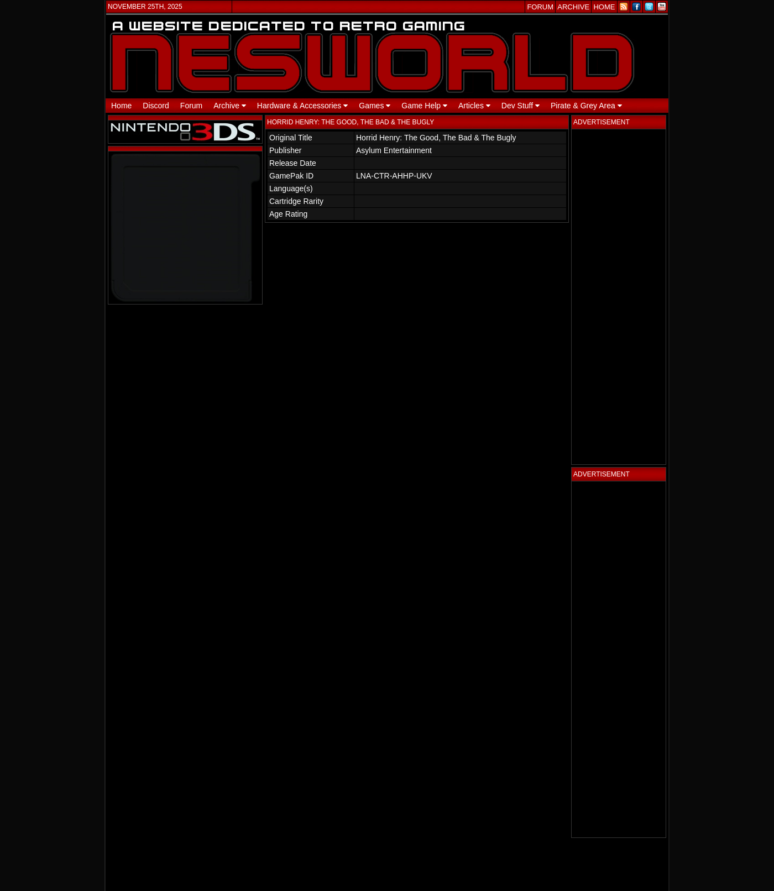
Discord (156, 105)
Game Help (424, 105)
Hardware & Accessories (302, 105)
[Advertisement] (618, 297)
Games (374, 105)
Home (121, 105)
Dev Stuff (520, 105)
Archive (229, 105)
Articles (474, 105)
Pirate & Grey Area (586, 105)
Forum (191, 105)
